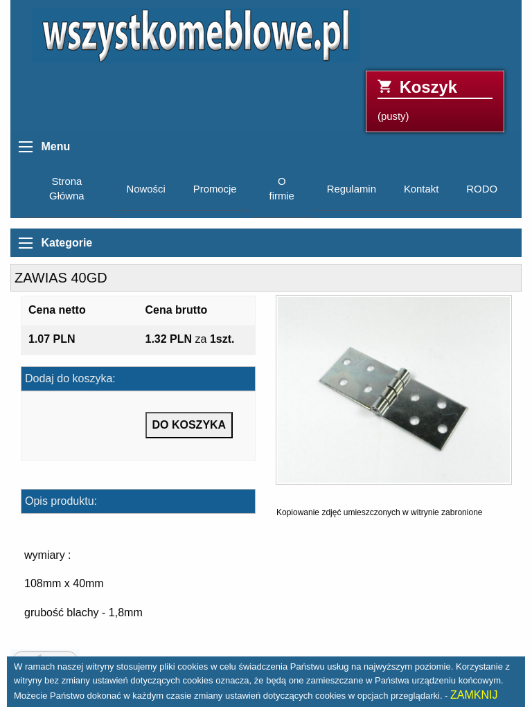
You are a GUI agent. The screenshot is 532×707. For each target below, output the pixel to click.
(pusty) (435, 100)
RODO (481, 189)
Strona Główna (66, 189)
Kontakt (421, 189)
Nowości (146, 189)
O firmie (281, 189)
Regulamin (351, 189)
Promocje (215, 189)
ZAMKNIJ (473, 695)
